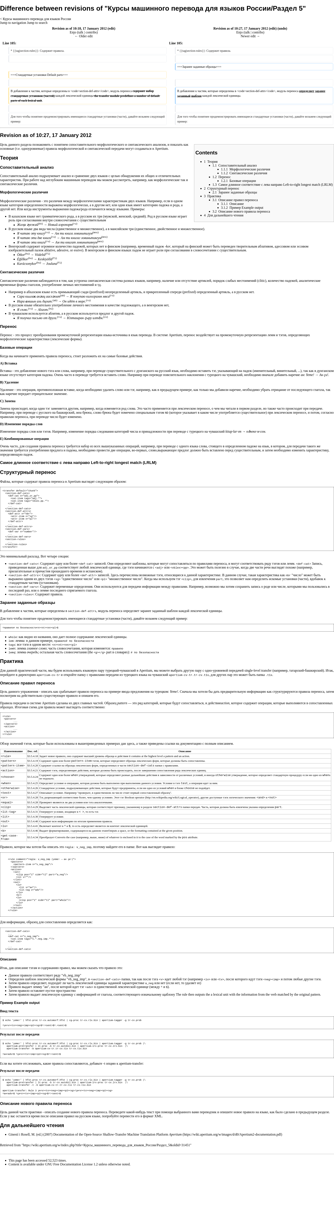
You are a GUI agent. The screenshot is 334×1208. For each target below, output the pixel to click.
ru (74, 223)
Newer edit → (250, 36)
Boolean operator (134, 814)
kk (40, 223)
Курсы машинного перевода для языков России (37, 19)
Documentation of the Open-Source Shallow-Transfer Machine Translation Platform (117, 1173)
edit (111, 28)
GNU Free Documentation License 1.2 (71, 1202)
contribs (91, 32)
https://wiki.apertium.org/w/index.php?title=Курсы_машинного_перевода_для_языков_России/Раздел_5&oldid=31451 (106, 1183)
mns (96, 232)
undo (282, 28)
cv (105, 316)
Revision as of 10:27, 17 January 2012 (240, 28)
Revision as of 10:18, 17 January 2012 (79, 28)
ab (62, 295)
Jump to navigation (13, 22)
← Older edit (84, 36)
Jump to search (37, 22)
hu (27, 253)
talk (80, 32)
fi (47, 253)
